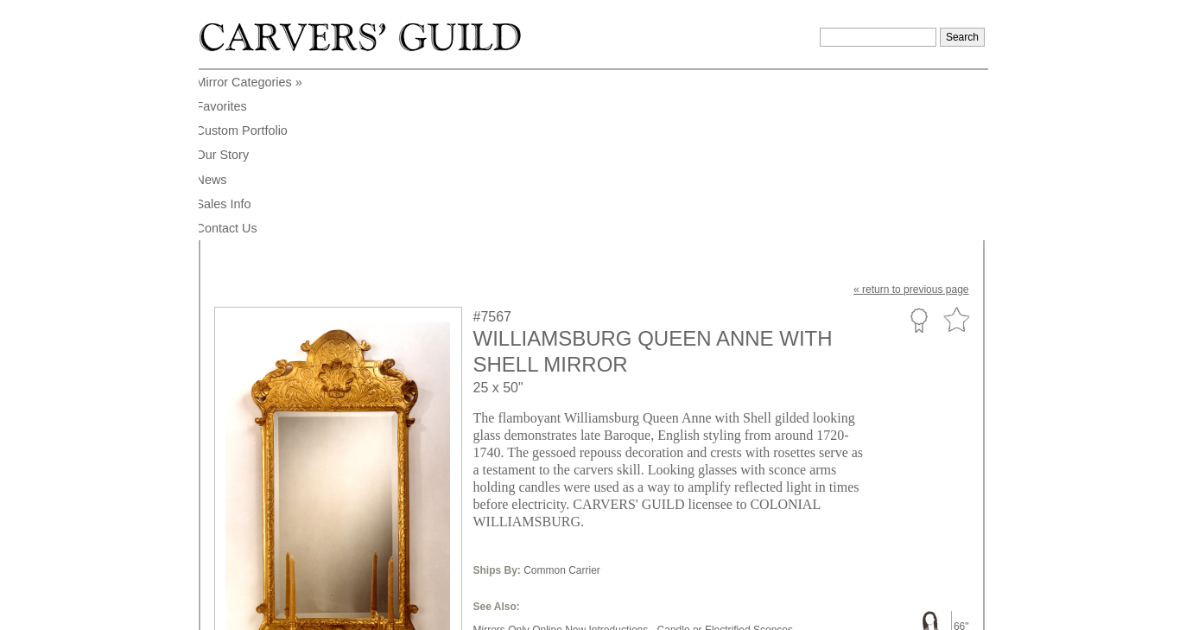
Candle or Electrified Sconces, (726, 460)
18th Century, (665, 486)
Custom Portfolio (918, 149)
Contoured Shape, (650, 473)
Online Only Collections (527, 499)
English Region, (591, 486)
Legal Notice (836, 611)
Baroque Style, (732, 473)
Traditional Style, (511, 486)
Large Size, (499, 473)
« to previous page (910, 119)
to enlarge (246, 520)
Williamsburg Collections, (760, 486)
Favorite (956, 150)
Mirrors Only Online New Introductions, (562, 460)
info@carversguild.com (315, 608)
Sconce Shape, (566, 473)
